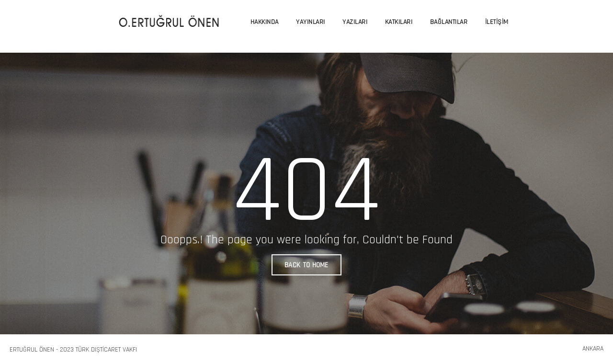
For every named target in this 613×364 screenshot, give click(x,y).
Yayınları (310, 22)
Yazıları (354, 22)
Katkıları (399, 22)
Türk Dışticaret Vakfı (106, 349)
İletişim (497, 22)
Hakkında (264, 22)
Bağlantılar (449, 22)
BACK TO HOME (306, 265)
